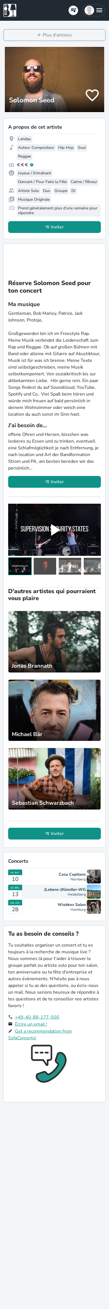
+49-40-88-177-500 (37, 1017)
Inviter (57, 227)
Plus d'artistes (57, 35)
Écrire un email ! (31, 1024)
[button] (94, 10)
